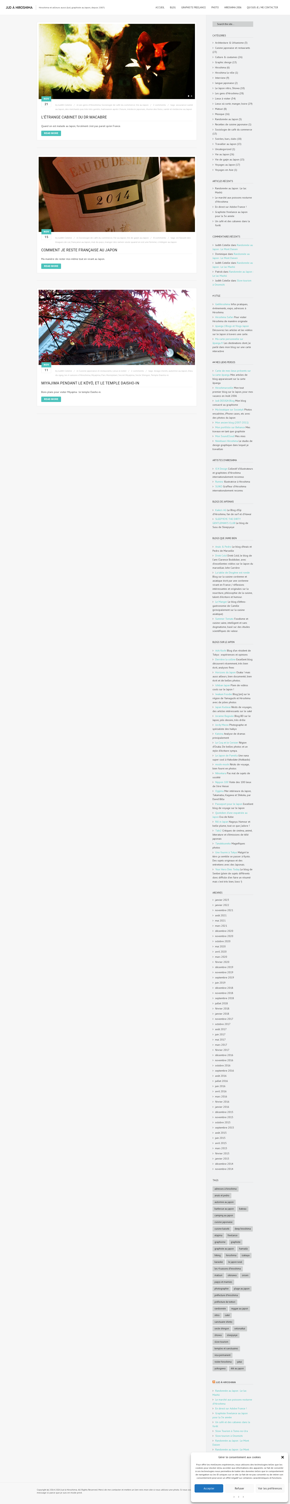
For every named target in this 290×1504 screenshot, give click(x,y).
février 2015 (222, 1153)
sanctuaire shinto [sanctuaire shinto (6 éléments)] (223, 1321)
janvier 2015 (222, 1158)
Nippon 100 (221, 782)
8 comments (159, 237)
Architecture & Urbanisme (229, 42)
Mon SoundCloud (224, 436)
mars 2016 (221, 1096)
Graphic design (223, 62)
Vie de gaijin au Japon (138, 237)
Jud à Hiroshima (226, 1382)
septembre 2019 (224, 977)
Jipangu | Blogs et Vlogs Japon (232, 326)
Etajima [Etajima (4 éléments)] (218, 1235)
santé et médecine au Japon (177, 109)
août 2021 (221, 915)
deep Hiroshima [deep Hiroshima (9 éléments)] (243, 1228)
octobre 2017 (222, 1024)
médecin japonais (136, 109)
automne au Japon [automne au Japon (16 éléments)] (224, 1202)
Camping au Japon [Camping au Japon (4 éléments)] (224, 1215)
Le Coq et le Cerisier (226, 742)
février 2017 (222, 1050)
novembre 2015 (224, 1117)
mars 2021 (221, 925)
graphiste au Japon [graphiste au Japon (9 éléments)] (224, 1248)
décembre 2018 (224, 987)
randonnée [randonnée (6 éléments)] (220, 1308)
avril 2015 (221, 1143)
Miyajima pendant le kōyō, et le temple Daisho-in (90, 383)
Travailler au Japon (225, 144)
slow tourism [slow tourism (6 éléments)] (221, 1341)
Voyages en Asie (224, 170)
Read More (51, 133)
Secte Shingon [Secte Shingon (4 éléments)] (222, 1328)
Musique (219, 114)
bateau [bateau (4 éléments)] (242, 1208)
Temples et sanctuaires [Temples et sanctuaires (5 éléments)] (226, 1348)
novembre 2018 (224, 993)
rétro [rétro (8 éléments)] (217, 1315)
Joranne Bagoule (224, 716)
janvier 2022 (222, 905)
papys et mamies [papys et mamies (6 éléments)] (223, 1282)
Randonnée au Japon (226, 119)
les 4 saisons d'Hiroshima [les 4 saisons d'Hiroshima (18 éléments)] (228, 1268)
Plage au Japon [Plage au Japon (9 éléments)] (241, 1288)
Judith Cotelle (65, 104)
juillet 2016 (221, 1081)
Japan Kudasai (223, 707)
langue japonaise (224, 83)
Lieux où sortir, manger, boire (231, 103)
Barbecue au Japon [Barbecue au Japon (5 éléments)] (224, 1208)
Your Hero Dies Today (227, 869)
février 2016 (222, 1101)
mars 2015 (221, 1148)
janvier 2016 (222, 1107)
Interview (220, 77)
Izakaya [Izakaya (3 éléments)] (245, 1255)
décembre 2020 (224, 931)
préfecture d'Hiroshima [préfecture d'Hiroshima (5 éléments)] (226, 1295)
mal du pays (97, 242)
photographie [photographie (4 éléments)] (222, 1288)
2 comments (159, 104)
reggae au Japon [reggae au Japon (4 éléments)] (239, 1308)
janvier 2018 (222, 1013)
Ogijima (219, 791)
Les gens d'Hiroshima (90, 104)
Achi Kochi (220, 650)
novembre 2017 (224, 1019)
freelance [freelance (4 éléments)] (232, 1235)
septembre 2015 (224, 1127)
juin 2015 (220, 1138)
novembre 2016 (224, 1060)
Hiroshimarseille (224, 387)
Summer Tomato (224, 618)
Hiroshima (220, 67)
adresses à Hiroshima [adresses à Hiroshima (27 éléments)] (226, 1188)
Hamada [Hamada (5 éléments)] (243, 1248)
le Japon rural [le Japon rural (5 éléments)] (235, 1262)
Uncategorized (223, 149)
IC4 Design (221, 468)
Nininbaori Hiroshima (226, 441)
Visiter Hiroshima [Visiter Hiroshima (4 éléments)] (223, 1361)
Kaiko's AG (220, 510)
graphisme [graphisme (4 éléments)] (220, 1242)
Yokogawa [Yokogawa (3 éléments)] (220, 1368)
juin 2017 (220, 1034)
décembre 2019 (224, 967)
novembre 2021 (224, 910)
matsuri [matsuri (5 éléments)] (218, 1275)
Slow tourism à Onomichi (229, 1435)
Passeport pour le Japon (228, 804)
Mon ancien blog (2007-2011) (232, 422)
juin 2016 (220, 1086)
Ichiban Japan (222, 685)
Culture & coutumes (226, 57)
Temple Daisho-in (160, 375)
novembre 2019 (224, 972)
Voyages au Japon (225, 164)
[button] (282, 1457)
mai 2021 (220, 920)
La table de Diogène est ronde (232, 572)
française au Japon (80, 242)
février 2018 (222, 1008)
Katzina (219, 733)
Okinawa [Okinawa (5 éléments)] (232, 1275)
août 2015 (221, 1132)
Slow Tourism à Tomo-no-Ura (231, 1431)
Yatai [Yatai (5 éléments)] (239, 1361)
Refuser (239, 1488)
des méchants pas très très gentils (82, 109)
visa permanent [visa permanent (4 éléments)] (222, 1355)
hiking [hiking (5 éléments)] (218, 1255)
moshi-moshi (222, 764)
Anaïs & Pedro (223, 546)
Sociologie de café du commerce (118, 104)
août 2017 (221, 1029)
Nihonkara (220, 773)
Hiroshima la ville (224, 72)
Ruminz (219, 481)
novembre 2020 (224, 936)
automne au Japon (177, 370)
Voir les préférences (270, 1488)
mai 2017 (220, 1039)
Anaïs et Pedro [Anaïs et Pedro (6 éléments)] (222, 1195)
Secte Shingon (142, 375)
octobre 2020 (222, 941)
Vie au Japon (142, 104)
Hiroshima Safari (224, 317)
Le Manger (221, 601)
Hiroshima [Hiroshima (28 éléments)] (231, 1255)
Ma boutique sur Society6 (229, 409)
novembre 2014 (224, 1169)
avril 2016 (221, 1091)
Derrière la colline (225, 659)
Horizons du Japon (225, 672)
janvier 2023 (222, 900)
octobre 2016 (222, 1065)
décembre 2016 (224, 1055)
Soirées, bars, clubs (225, 138)
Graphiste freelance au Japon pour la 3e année (231, 214)
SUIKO (218, 486)
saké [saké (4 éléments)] (227, 1315)
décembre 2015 (224, 1112)
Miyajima (95, 375)
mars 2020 (221, 956)
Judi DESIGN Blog (225, 400)
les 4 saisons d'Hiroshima (77, 375)
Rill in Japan (221, 821)
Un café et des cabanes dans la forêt (232, 223)
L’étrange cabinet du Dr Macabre (74, 117)
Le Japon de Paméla (226, 755)
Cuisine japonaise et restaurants (95, 370)
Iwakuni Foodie (223, 694)
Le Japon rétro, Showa (227, 88)
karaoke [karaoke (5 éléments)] (219, 1262)
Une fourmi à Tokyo (226, 852)
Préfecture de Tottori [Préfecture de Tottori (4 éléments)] (225, 1301)
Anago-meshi (161, 370)
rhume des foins (154, 109)
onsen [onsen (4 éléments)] (245, 1275)
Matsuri (219, 109)
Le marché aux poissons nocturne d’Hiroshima (233, 199)
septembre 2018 (224, 998)
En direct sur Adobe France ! (231, 206)
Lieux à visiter (120, 370)
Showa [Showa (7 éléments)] (218, 1335)
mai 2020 (220, 946)
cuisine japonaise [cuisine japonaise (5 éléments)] (223, 1222)
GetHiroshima (222, 304)
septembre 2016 (224, 1070)
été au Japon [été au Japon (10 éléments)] (237, 1368)
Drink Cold (221, 555)
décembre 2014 (224, 1163)
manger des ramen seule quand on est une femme (131, 242)
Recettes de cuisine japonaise (231, 124)
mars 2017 (221, 1044)
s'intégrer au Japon (167, 242)
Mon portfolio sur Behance (230, 427)
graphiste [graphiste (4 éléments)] (235, 1242)
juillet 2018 (221, 1003)
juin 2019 (220, 982)
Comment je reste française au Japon (79, 250)
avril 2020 (221, 951)
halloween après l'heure (113, 109)
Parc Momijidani (109, 375)
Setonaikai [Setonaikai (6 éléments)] (239, 1328)
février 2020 (222, 962)
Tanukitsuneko (223, 843)
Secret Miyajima (126, 375)
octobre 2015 (222, 1122)
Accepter (209, 1488)
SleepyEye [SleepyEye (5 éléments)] (232, 1335)
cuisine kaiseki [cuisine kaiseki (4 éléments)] (222, 1228)
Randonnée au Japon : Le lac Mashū (230, 190)
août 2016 (221, 1075)
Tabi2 (218, 830)
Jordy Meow (222, 724)
